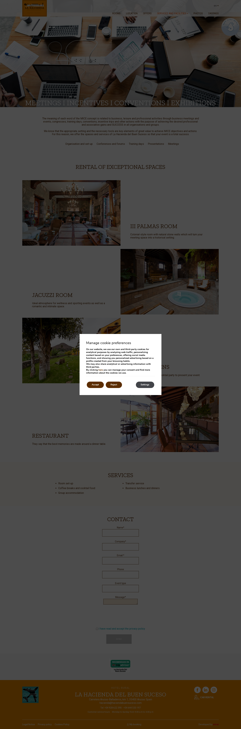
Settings (145, 384)
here (100, 369)
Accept (95, 384)
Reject (114, 384)
